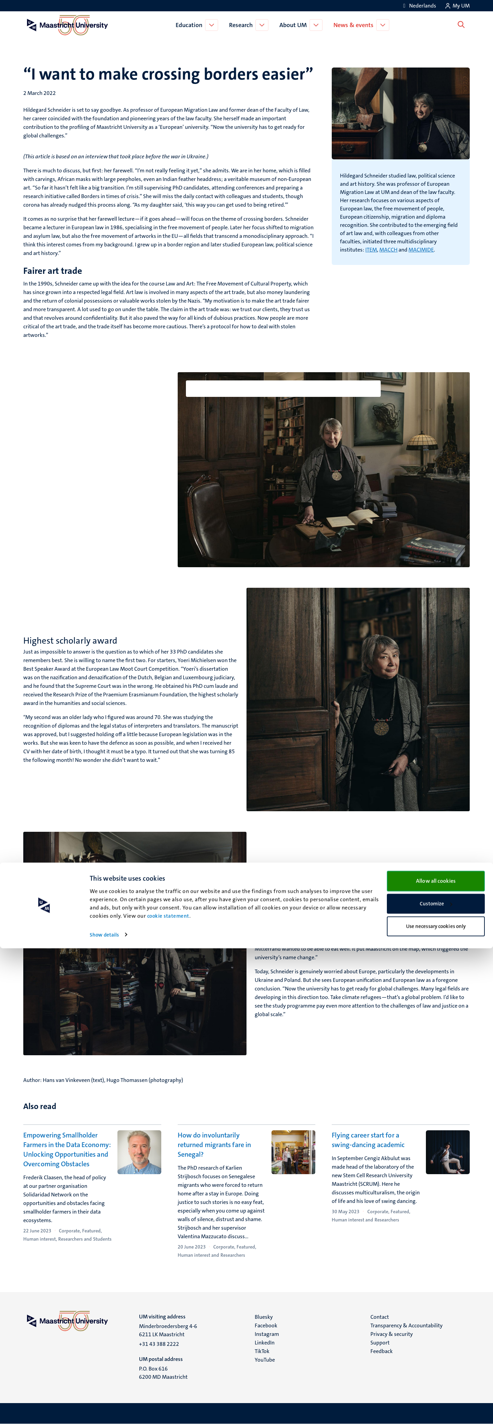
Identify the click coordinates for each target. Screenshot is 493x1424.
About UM (294, 25)
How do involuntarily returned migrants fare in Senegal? (214, 1145)
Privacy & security (391, 1334)
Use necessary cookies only (436, 1402)
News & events (355, 25)
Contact (379, 1316)
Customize (436, 1379)
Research (242, 25)
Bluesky (264, 1316)
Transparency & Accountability (406, 1325)
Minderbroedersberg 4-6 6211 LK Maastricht (168, 1330)
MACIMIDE (421, 249)
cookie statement (168, 1391)
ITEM (371, 249)
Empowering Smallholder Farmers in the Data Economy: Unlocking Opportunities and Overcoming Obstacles (67, 1149)
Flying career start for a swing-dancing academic (368, 1140)
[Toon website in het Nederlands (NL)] (418, 5)
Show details (104, 1410)
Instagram (267, 1334)
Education (190, 25)
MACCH (388, 249)
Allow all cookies (436, 1356)
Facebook (266, 1325)
